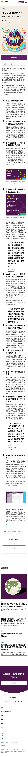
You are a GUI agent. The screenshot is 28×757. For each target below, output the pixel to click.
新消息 (3, 9)
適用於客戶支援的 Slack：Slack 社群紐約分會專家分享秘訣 (14, 605)
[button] (14, 697)
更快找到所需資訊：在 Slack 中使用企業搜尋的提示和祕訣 (13, 619)
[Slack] (5, 2)
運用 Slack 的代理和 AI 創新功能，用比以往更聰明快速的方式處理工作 (13, 647)
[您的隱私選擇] (6, 746)
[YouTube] (18, 701)
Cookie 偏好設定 (14, 742)
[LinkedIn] (6, 701)
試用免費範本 (14, 57)
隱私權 (2, 742)
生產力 (19, 531)
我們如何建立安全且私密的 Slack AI (12, 634)
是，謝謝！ (14, 543)
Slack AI (12, 463)
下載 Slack (4, 738)
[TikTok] (22, 701)
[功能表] (26, 2)
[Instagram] (9, 701)
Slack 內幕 (6, 531)
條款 (7, 742)
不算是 (14, 549)
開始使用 (21, 2)
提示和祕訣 (13, 531)
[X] (15, 701)
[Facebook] (12, 701)
